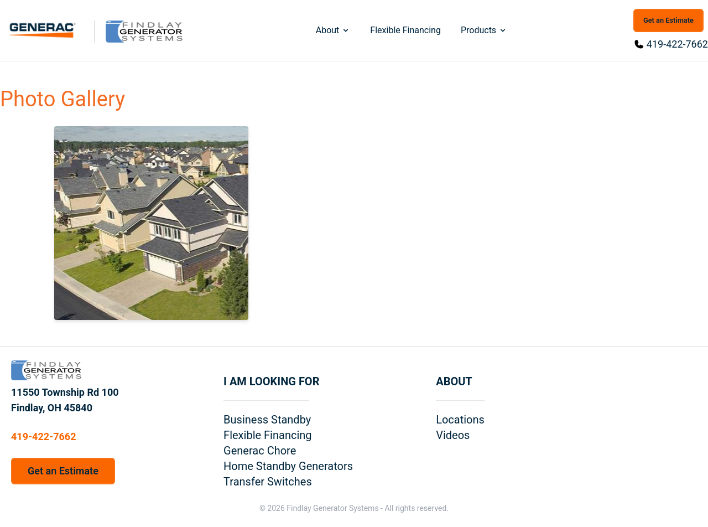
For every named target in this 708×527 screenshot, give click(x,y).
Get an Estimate (668, 20)
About (333, 30)
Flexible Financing (405, 30)
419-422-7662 (677, 44)
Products (484, 30)
